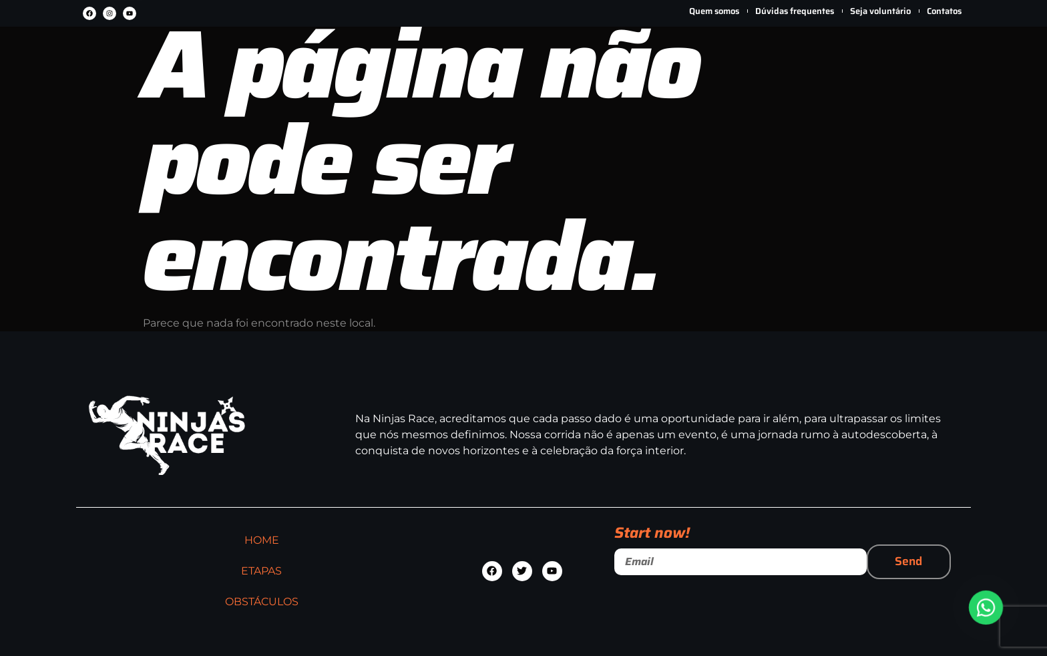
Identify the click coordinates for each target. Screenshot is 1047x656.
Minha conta (883, 79)
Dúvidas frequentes (794, 11)
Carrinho (936, 80)
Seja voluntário (880, 11)
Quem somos (714, 11)
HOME (335, 60)
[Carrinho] (936, 44)
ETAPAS (431, 60)
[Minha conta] (883, 44)
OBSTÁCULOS (547, 60)
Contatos (944, 11)
